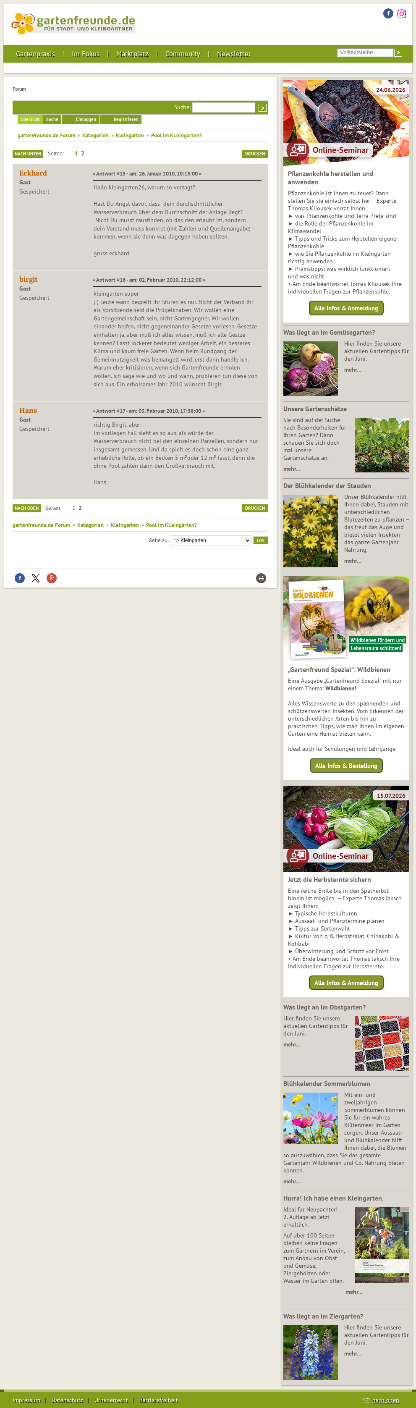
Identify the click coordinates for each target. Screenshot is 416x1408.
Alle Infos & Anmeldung (346, 308)
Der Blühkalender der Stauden (327, 485)
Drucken (255, 154)
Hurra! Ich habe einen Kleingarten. (333, 1198)
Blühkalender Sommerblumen (326, 1083)
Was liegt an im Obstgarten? (324, 1007)
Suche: (182, 107)
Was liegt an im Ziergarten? (323, 1316)
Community (182, 53)
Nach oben (27, 508)
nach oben (385, 1400)
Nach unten (28, 154)
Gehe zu (158, 539)
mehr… (352, 369)
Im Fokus (85, 53)
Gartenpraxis (35, 53)
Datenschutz (67, 1400)
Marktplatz (132, 53)
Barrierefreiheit (158, 1400)
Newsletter (234, 53)
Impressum (26, 1400)
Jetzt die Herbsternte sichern (329, 879)
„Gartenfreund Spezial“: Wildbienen (339, 669)
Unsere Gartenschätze (315, 408)
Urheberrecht (111, 1400)
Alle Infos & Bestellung (346, 765)
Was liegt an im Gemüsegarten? (329, 332)
